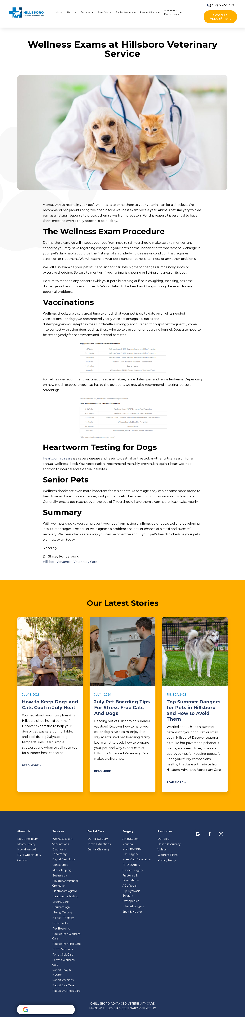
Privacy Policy (167, 860)
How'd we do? (26, 849)
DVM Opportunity (29, 855)
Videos (162, 849)
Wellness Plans (167, 855)
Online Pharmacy (169, 844)
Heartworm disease (57, 458)
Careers (22, 860)
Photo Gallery (26, 844)
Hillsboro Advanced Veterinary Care (70, 562)
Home (59, 12)
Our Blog (164, 838)
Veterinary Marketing (137, 1008)
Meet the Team (27, 838)
